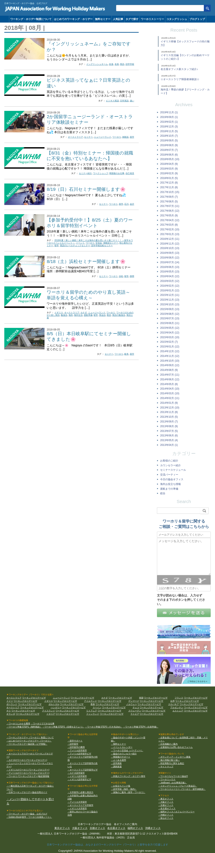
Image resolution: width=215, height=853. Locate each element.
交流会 (98, 243)
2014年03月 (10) (169, 393)
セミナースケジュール (173, 469)
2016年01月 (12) (169, 290)
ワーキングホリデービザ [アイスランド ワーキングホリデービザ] (67, 710)
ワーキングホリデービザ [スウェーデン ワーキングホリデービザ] (153, 710)
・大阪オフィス (165, 802)
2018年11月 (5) (169, 131)
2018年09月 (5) (169, 140)
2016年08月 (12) (169, 257)
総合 (162, 493)
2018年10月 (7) (169, 135)
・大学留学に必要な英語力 (80, 792)
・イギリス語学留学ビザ (79, 779)
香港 (93, 704)
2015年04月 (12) (169, 332)
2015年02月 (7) (169, 341)
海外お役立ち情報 (170, 484)
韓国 (141, 698)
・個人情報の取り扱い (169, 760)
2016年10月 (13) (169, 248)
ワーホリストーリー (152, 19)
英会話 (102, 315)
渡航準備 (88, 315)
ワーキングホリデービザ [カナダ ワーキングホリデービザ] (120, 698)
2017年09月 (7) (169, 196)
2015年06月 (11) (169, 323)
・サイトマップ (165, 766)
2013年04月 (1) (169, 444)
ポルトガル (54, 704)
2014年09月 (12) (169, 365)
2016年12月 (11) (169, 238)
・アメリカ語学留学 (77, 750)
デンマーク (133, 701)
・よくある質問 (118, 760)
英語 (122, 64)
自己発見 (130, 173)
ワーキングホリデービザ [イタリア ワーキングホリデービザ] (67, 714)
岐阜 (126, 354)
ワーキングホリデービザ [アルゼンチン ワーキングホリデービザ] (195, 707)
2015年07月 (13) (169, 318)
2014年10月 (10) (169, 360)
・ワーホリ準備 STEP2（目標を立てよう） (63, 727)
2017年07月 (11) (169, 206)
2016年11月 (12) (169, 243)
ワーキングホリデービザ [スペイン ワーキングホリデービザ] (114, 707)
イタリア (50, 714)
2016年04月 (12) (169, 276)
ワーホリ (116, 137)
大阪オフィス (80, 828)
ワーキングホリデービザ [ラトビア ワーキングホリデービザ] (151, 714)
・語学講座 (116, 763)
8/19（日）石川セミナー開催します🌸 (86, 189)
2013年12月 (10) (169, 407)
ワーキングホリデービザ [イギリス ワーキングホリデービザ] (65, 701)
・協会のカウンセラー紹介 (124, 753)
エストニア (177, 710)
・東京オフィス (165, 799)
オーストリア (12, 707)
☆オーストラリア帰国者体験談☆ (180, 79)
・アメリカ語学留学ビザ (79, 753)
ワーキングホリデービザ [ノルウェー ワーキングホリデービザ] (149, 704)
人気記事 (118, 19)
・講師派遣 (116, 766)
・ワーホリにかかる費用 (18, 723)
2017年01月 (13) (169, 234)
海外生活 (78, 315)
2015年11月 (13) (169, 299)
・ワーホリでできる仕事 (42, 723)
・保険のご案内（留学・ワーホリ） (128, 792)
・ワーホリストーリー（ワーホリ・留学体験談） (182, 789)
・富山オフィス (165, 818)
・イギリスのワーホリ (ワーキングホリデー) (27, 770)
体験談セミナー (110, 243)
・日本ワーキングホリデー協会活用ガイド (26, 792)
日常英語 (124, 100)
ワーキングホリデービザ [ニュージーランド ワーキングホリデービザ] (82, 698)
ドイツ (9, 701)
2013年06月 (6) (169, 435)
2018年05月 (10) (169, 159)
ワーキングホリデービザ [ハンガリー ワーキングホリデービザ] (74, 707)
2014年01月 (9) (169, 402)
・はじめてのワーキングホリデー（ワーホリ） (29, 741)
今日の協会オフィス (171, 479)
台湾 (172, 701)
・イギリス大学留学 (77, 808)
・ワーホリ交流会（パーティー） (127, 750)
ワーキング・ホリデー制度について (31, 19)
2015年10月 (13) (169, 304)
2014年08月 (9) (169, 369)
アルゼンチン (176, 707)
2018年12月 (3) (169, 126)
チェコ (136, 707)
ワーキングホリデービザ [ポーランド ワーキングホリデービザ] (29, 704)
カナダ (83, 312)
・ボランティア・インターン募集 (174, 757)
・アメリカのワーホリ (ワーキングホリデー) (27, 773)
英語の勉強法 (118, 315)
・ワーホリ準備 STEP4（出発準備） (140, 727)
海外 (71, 315)
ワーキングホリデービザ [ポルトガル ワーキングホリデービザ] (71, 704)
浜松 (121, 276)
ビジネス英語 (112, 100)
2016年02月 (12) (169, 285)
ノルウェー (131, 704)
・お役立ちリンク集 (120, 786)
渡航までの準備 (169, 488)
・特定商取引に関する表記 (171, 763)
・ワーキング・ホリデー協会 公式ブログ (26, 814)
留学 (132, 137)
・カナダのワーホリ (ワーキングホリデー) (26, 760)
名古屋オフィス (116, 828)
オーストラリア (75, 137)
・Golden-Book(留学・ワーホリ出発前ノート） (29, 817)
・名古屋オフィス (166, 808)
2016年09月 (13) (169, 252)
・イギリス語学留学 (77, 776)
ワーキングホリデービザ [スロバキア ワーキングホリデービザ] (191, 704)
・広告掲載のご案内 (168, 744)
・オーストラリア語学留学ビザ (83, 770)
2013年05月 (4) (169, 440)
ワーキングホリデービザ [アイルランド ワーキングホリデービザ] (109, 701)
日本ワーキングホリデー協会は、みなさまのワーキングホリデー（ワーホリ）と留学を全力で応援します (107, 844)
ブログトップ (197, 19)
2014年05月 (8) (169, 384)
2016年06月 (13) (169, 267)
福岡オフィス (135, 828)
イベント (80, 243)
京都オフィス (97, 828)
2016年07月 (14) (169, 262)
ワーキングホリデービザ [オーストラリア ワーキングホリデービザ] (34, 698)
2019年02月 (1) (169, 121)
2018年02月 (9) (169, 173)
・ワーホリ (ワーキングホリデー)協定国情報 (27, 776)
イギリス (58, 312)
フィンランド (92, 714)
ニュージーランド (102, 137)
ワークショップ (100, 173)
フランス (179, 698)
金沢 (132, 204)
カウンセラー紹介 (170, 465)
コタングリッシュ (176, 19)
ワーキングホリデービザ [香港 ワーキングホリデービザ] (107, 704)
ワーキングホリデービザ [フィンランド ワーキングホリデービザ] (111, 714)
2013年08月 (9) (169, 426)
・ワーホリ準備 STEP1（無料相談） (24, 727)
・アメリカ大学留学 (77, 802)
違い (132, 100)
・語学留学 (73, 744)
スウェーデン (134, 710)
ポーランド (11, 704)
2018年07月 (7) (169, 149)
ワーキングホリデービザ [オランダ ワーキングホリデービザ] (27, 714)
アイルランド (90, 701)
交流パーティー (169, 474)
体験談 (125, 137)
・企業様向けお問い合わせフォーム (175, 747)
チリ (8, 710)
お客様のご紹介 (169, 460)
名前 (117, 64)
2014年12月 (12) (169, 351)
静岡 (132, 276)
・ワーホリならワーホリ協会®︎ (173, 776)
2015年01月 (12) (169, 346)
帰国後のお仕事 (116, 173)
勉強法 (64, 315)
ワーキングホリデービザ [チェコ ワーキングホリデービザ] (151, 707)
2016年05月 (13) (169, 271)
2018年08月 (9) (169, 145)
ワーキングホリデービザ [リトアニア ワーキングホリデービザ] (109, 710)
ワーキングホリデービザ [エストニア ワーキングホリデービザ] (195, 710)
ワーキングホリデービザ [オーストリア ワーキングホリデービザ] (32, 707)
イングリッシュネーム (97, 64)
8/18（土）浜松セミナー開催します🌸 (86, 261)
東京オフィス (62, 828)
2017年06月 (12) (169, 210)
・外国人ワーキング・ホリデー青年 (128, 776)
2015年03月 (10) (169, 337)
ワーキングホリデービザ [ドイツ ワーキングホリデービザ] (25, 701)
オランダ (10, 714)
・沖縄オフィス (165, 815)
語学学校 (130, 64)
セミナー (88, 137)
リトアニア (91, 710)
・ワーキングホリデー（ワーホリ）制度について (30, 737)
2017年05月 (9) (169, 215)
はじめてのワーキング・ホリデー (73, 19)
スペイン (97, 707)
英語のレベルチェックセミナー (75, 245)
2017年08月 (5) (169, 201)
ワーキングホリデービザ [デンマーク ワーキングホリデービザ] (151, 701)
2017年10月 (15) (169, 192)
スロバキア (173, 704)
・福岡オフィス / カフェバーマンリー (176, 811)
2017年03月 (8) (169, 224)
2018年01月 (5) (169, 178)
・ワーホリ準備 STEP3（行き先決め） (103, 727)
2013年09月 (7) (169, 421)
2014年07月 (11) (169, 374)
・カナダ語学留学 (76, 773)
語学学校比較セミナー (102, 245)
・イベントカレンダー (121, 747)
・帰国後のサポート (120, 757)
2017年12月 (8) (169, 182)
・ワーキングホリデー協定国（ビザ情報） (26, 744)
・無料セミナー (118, 744)
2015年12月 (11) (169, 295)
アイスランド (48, 710)
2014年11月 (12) (169, 356)
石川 (126, 204)
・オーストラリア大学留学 (80, 805)
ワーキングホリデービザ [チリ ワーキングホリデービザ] (23, 710)
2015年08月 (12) (169, 313)
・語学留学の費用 (76, 747)
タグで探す (132, 19)
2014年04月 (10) (169, 388)
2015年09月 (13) (169, 309)
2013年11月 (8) (169, 412)
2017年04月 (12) (169, 220)
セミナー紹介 (85, 173)
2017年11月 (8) (169, 187)
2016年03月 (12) (169, 281)
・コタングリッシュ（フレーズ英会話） (177, 786)
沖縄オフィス (153, 828)
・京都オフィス (165, 805)
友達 (111, 64)
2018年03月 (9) (169, 168)
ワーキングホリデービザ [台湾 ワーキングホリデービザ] (187, 701)
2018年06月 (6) (169, 154)
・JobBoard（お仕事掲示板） (172, 782)
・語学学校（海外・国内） (124, 789)
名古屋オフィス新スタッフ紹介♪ (179, 69)
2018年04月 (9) (169, 163)
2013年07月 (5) (169, 431)
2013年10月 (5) (169, 416)
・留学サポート (75, 741)
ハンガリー (56, 707)
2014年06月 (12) (169, 379)
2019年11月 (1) (169, 112)
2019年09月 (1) (169, 117)
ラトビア (135, 714)
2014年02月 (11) (169, 398)
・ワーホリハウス (166, 779)
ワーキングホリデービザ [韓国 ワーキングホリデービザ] (155, 698)
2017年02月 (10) (169, 229)
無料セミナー (103, 19)
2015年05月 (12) (169, 327)
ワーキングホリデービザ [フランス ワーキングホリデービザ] (195, 698)
